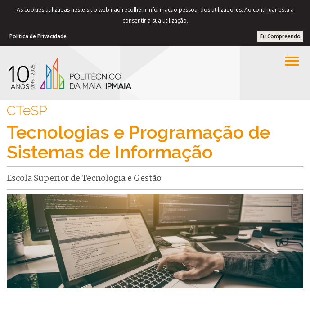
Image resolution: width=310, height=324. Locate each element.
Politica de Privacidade (38, 36)
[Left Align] (292, 61)
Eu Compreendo (280, 36)
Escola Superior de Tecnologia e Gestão (84, 178)
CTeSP (27, 110)
